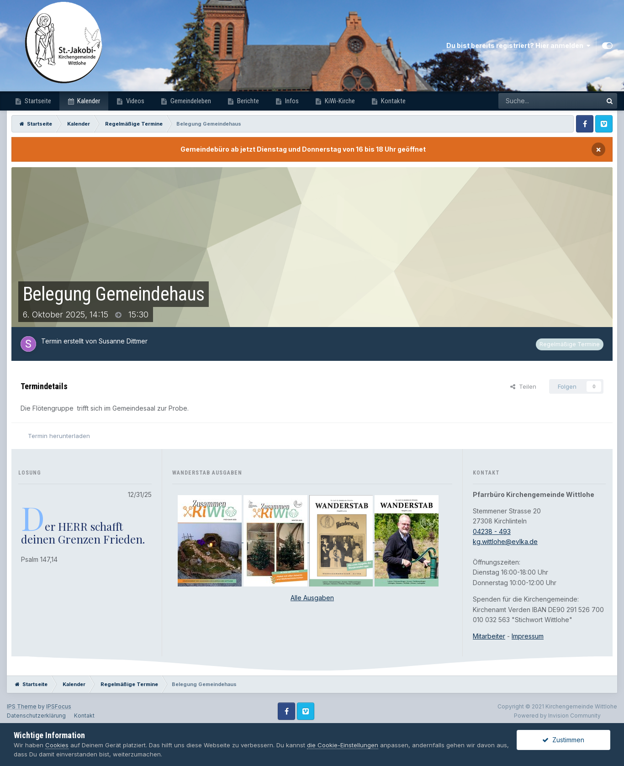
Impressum (528, 636)
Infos (291, 101)
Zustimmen (563, 740)
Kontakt (84, 715)
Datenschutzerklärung (36, 715)
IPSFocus (58, 706)
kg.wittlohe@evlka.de (505, 541)
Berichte (247, 101)
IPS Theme (22, 706)
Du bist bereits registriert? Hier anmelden (518, 45)
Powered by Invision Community (557, 715)
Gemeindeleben (190, 101)
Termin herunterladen (59, 435)
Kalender (88, 101)
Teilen (523, 386)
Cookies (57, 745)
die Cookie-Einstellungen (342, 745)
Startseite (37, 101)
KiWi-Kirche (339, 101)
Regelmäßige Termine (569, 344)
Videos (134, 101)
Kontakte (393, 101)
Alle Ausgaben (312, 598)
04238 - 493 (492, 531)
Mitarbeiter (489, 636)
